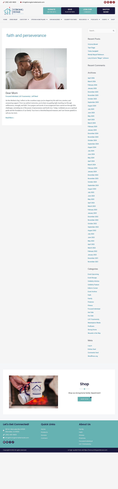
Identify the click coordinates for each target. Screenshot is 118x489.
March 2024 (92, 162)
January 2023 (92, 210)
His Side (90, 310)
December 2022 (93, 213)
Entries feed (92, 343)
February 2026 (92, 84)
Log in (90, 340)
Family (90, 293)
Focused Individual (12, 96)
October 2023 (92, 179)
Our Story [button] (24, 19)
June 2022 (91, 233)
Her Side (91, 307)
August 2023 (92, 186)
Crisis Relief (13, 19)
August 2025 (92, 105)
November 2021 (93, 257)
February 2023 (92, 206)
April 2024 (91, 159)
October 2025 (92, 98)
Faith (89, 290)
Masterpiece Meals (94, 317)
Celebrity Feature (93, 280)
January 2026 (92, 88)
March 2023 (92, 203)
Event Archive (92, 286)
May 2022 (91, 237)
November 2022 (93, 216)
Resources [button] (84, 19)
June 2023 (91, 193)
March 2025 (92, 122)
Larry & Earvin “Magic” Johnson (98, 58)
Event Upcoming (93, 270)
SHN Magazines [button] (56, 19)
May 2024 (91, 155)
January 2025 (92, 128)
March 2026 (92, 81)
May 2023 (91, 196)
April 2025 (91, 118)
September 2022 (93, 223)
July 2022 (91, 230)
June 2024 (91, 152)
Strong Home (92, 324)
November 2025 (93, 95)
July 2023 (91, 189)
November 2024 (93, 135)
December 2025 (93, 91)
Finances (91, 297)
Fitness (90, 300)
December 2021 (93, 254)
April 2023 (91, 199)
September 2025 (93, 101)
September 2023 (93, 183)
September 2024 (93, 142)
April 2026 (91, 78)
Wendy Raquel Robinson (96, 54)
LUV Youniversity (24, 96)
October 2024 (92, 139)
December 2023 (93, 172)
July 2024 (91, 149)
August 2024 (92, 145)
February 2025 (92, 125)
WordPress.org (93, 350)
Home (5, 19)
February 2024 (92, 166)
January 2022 (92, 250)
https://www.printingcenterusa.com (95, 444)
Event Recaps (92, 273)
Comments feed (93, 346)
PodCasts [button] (95, 19)
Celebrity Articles (93, 276)
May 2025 (91, 115)
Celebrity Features (70, 19)
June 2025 (91, 111)
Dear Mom (12, 93)
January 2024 (92, 169)
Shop (113, 19)
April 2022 (91, 240)
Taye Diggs (91, 48)
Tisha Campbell (93, 51)
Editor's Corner (93, 283)
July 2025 (91, 108)
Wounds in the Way (94, 327)
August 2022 (92, 227)
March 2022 (92, 244)
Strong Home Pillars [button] (39, 19)
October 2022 (92, 220)
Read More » (10, 118)
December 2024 (93, 132)
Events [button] (105, 19)
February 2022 (92, 247)
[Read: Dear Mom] (36, 69)
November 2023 (93, 176)
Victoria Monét (93, 44)
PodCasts (91, 320)
